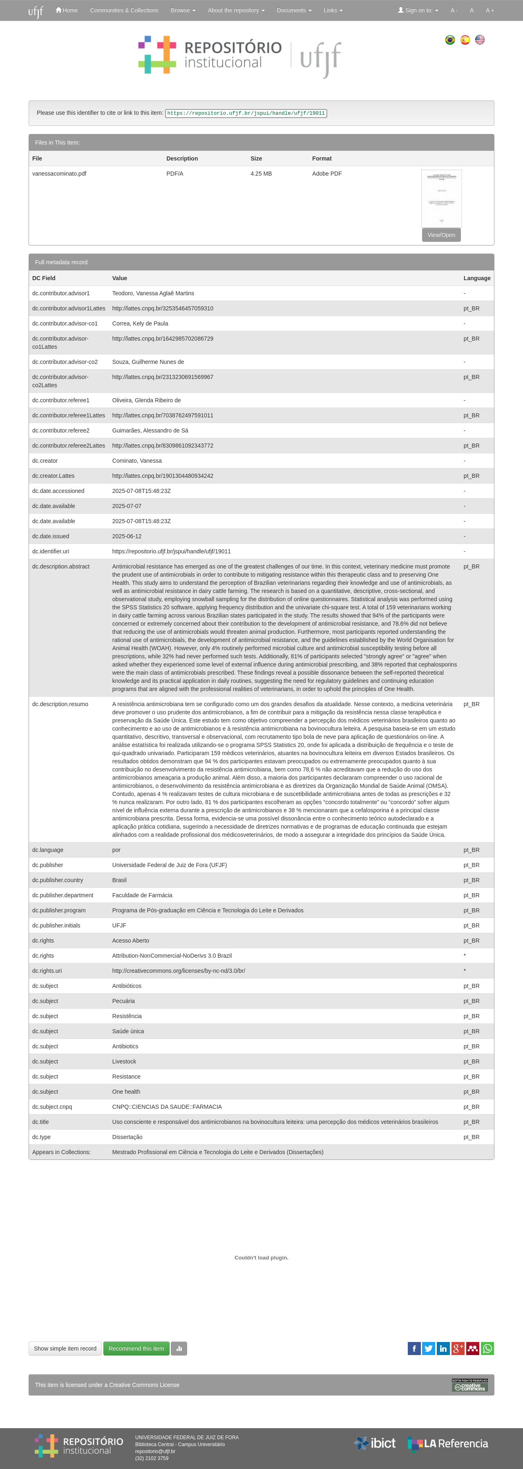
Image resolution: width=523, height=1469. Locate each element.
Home (67, 10)
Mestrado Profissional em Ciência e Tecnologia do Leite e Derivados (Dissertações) (218, 1152)
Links (333, 10)
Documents (294, 10)
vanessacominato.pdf (59, 173)
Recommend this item (136, 1348)
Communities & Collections (124, 10)
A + (490, 10)
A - (454, 10)
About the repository (236, 10)
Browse (183, 10)
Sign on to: (418, 10)
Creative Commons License (144, 1385)
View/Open (441, 235)
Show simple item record (65, 1348)
